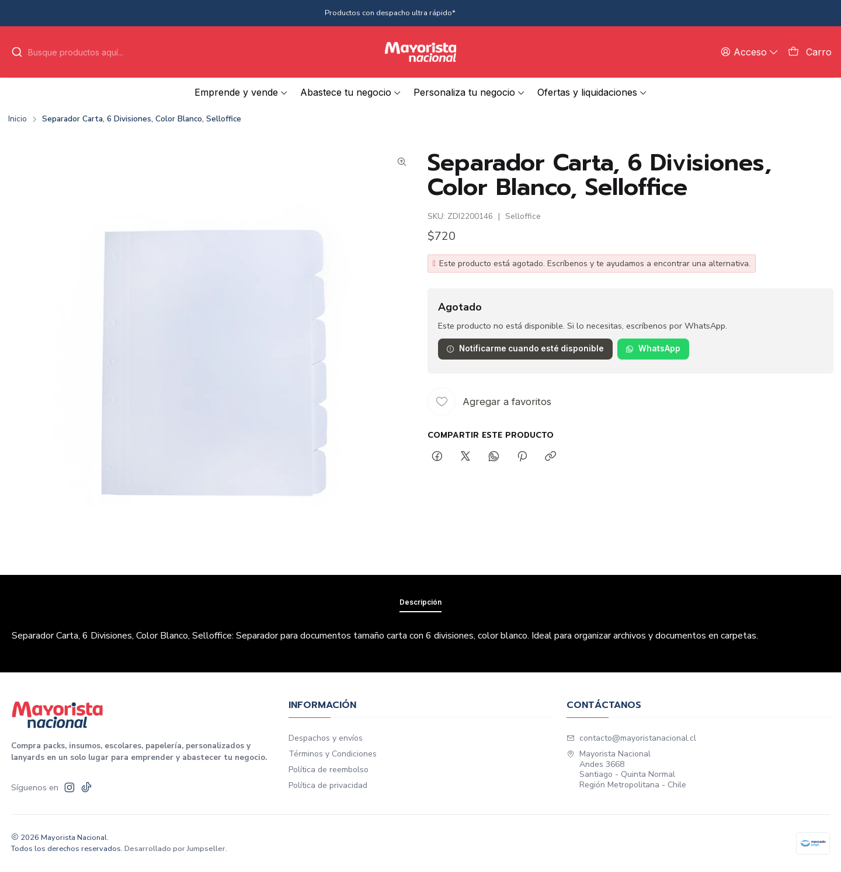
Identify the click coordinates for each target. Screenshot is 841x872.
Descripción (420, 626)
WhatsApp (652, 348)
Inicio (17, 119)
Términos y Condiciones (333, 753)
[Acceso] (749, 52)
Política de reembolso (329, 769)
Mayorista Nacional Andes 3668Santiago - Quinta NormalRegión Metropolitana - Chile (626, 769)
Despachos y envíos (326, 738)
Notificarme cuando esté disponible (525, 348)
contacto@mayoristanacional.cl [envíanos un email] (631, 738)
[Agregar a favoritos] (489, 402)
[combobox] (80, 52)
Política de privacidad (328, 785)
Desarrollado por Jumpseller (174, 848)
